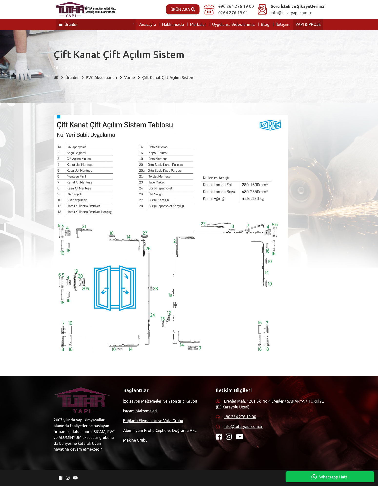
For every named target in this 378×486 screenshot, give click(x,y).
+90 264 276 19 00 (236, 6)
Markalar (198, 24)
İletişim (282, 24)
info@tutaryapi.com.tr (291, 12)
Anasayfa (147, 24)
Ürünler (68, 24)
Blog (265, 24)
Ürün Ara (182, 9)
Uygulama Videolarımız (233, 24)
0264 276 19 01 (233, 12)
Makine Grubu (135, 440)
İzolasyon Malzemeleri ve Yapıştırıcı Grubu (160, 401)
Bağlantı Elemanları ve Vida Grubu (153, 420)
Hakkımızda (173, 24)
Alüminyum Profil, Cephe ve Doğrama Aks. (160, 430)
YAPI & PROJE (308, 24)
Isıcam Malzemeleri (140, 411)
